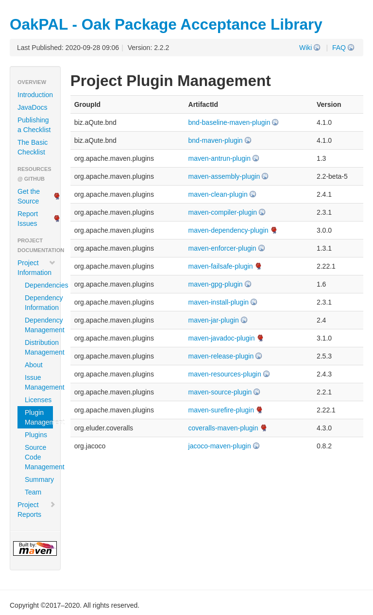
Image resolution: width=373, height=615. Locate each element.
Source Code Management (39, 457)
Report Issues (27, 218)
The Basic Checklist (32, 147)
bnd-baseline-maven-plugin (229, 122)
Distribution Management (39, 347)
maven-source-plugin (220, 392)
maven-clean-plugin (218, 194)
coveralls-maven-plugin (223, 428)
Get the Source (28, 196)
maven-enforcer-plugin (222, 248)
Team (33, 492)
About (34, 365)
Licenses (38, 400)
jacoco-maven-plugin (219, 446)
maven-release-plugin (221, 356)
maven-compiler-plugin (222, 212)
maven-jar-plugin (213, 320)
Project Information (36, 267)
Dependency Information (39, 302)
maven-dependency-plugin (228, 230)
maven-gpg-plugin (215, 284)
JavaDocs (32, 107)
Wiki (305, 47)
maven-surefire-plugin (221, 410)
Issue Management (39, 382)
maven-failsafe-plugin (220, 266)
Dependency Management (39, 325)
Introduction (35, 95)
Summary (39, 479)
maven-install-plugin (218, 302)
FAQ (339, 47)
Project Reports (36, 509)
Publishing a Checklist (34, 125)
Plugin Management (39, 417)
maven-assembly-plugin (224, 176)
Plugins (36, 435)
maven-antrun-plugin (219, 158)
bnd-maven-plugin (215, 140)
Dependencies (39, 285)
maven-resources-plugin (224, 374)
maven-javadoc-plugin (221, 338)
